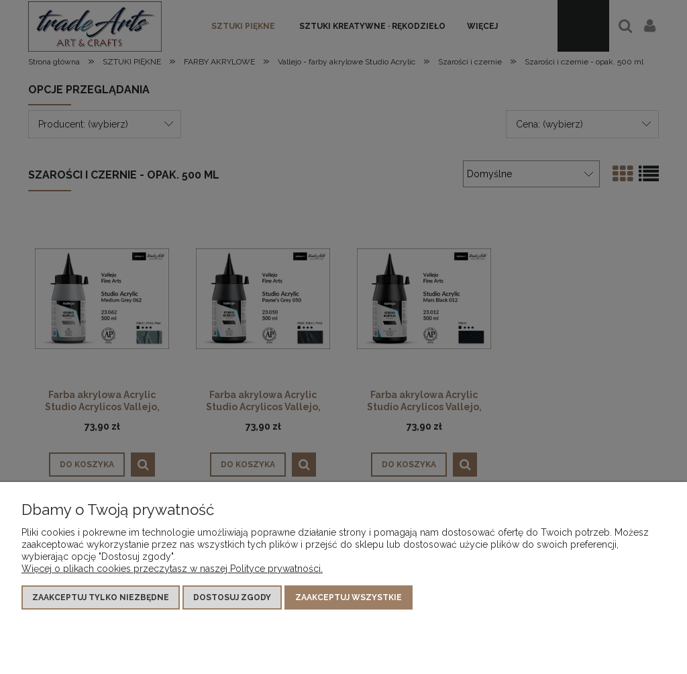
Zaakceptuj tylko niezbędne (100, 597)
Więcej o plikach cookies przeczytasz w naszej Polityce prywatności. (172, 568)
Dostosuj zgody (232, 597)
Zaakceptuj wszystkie (348, 597)
